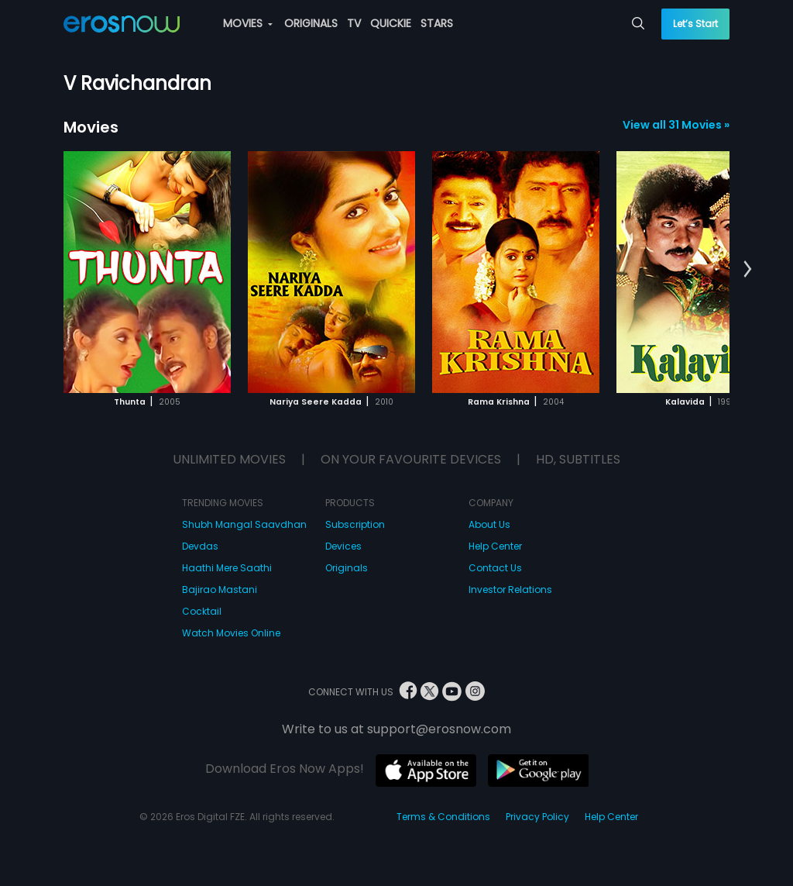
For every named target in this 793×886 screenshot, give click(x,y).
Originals (346, 567)
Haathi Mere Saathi (227, 567)
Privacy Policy (537, 816)
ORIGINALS (311, 23)
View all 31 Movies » (676, 125)
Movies (91, 127)
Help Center (495, 546)
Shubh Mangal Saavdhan (244, 524)
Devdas (200, 546)
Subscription (355, 524)
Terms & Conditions (443, 816)
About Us (489, 524)
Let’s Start (695, 23)
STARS (437, 23)
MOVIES (248, 23)
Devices (343, 546)
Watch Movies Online (231, 633)
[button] (747, 269)
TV (354, 23)
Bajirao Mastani (219, 589)
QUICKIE (390, 23)
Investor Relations (510, 589)
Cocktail (201, 611)
